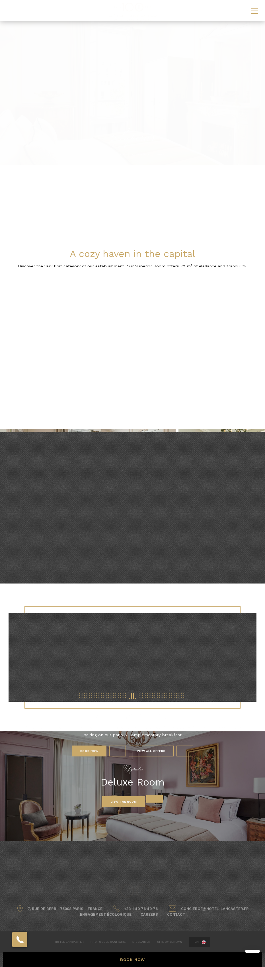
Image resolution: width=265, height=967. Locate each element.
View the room (123, 801)
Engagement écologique (106, 914)
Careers (149, 914)
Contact (176, 914)
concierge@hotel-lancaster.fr (215, 909)
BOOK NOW (132, 959)
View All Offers (151, 751)
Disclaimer (141, 942)
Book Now (89, 751)
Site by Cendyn (169, 942)
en (197, 942)
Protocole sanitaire (108, 942)
